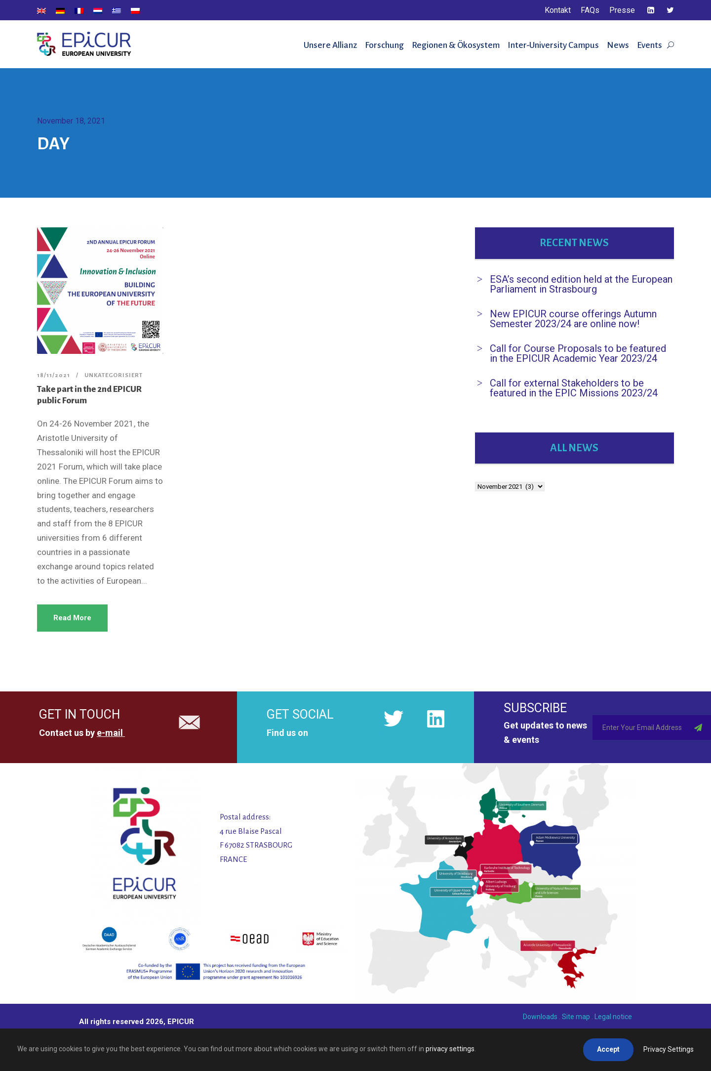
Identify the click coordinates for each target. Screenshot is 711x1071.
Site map (576, 1017)
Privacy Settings (668, 1049)
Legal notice (613, 1017)
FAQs (590, 10)
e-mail (110, 733)
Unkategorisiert (113, 375)
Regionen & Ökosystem (456, 45)
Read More (72, 617)
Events (649, 45)
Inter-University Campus (553, 45)
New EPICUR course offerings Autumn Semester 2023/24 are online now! (573, 319)
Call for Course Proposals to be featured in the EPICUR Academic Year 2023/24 (578, 353)
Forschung (384, 45)
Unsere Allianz (330, 45)
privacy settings (450, 1049)
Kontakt (558, 10)
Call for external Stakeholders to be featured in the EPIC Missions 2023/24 (574, 388)
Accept (608, 1049)
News (618, 45)
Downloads (540, 1017)
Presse (622, 10)
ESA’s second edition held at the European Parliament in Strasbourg (581, 284)
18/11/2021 (53, 375)
